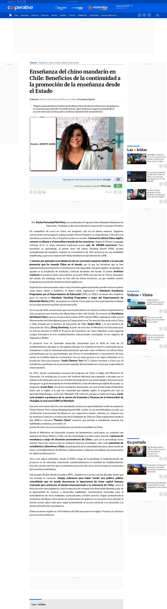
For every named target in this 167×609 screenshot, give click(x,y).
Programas (94, 15)
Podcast (72, 15)
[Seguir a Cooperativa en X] (21, 1)
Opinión (63, 15)
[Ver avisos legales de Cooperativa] (139, 17)
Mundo (54, 15)
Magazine (25, 15)
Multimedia (82, 15)
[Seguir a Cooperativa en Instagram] (24, 1)
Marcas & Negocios (109, 15)
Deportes (35, 15)
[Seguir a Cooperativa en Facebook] (18, 1)
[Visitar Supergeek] (149, 17)
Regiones (45, 15)
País (16, 15)
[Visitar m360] (144, 17)
